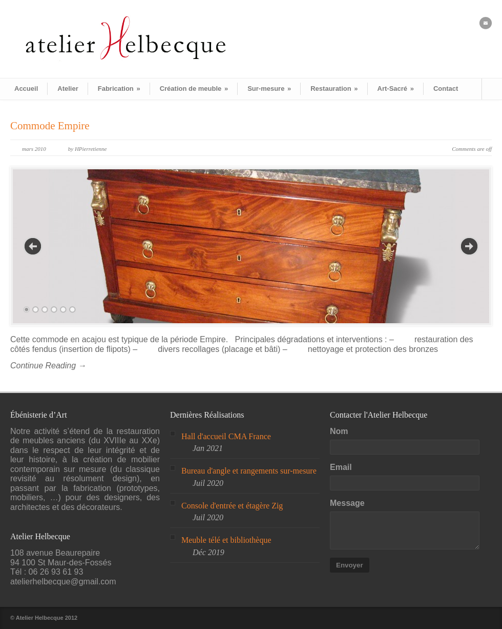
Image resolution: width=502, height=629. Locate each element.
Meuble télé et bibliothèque (226, 540)
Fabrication (119, 88)
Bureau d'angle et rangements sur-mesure (249, 470)
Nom (339, 431)
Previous (33, 246)
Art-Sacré (396, 88)
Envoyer (349, 565)
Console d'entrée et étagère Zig (232, 505)
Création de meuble (194, 88)
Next (469, 246)
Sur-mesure (269, 88)
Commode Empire (50, 126)
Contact (445, 88)
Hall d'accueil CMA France (226, 436)
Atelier (67, 88)
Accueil (26, 88)
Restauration (334, 88)
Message (347, 503)
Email (341, 467)
